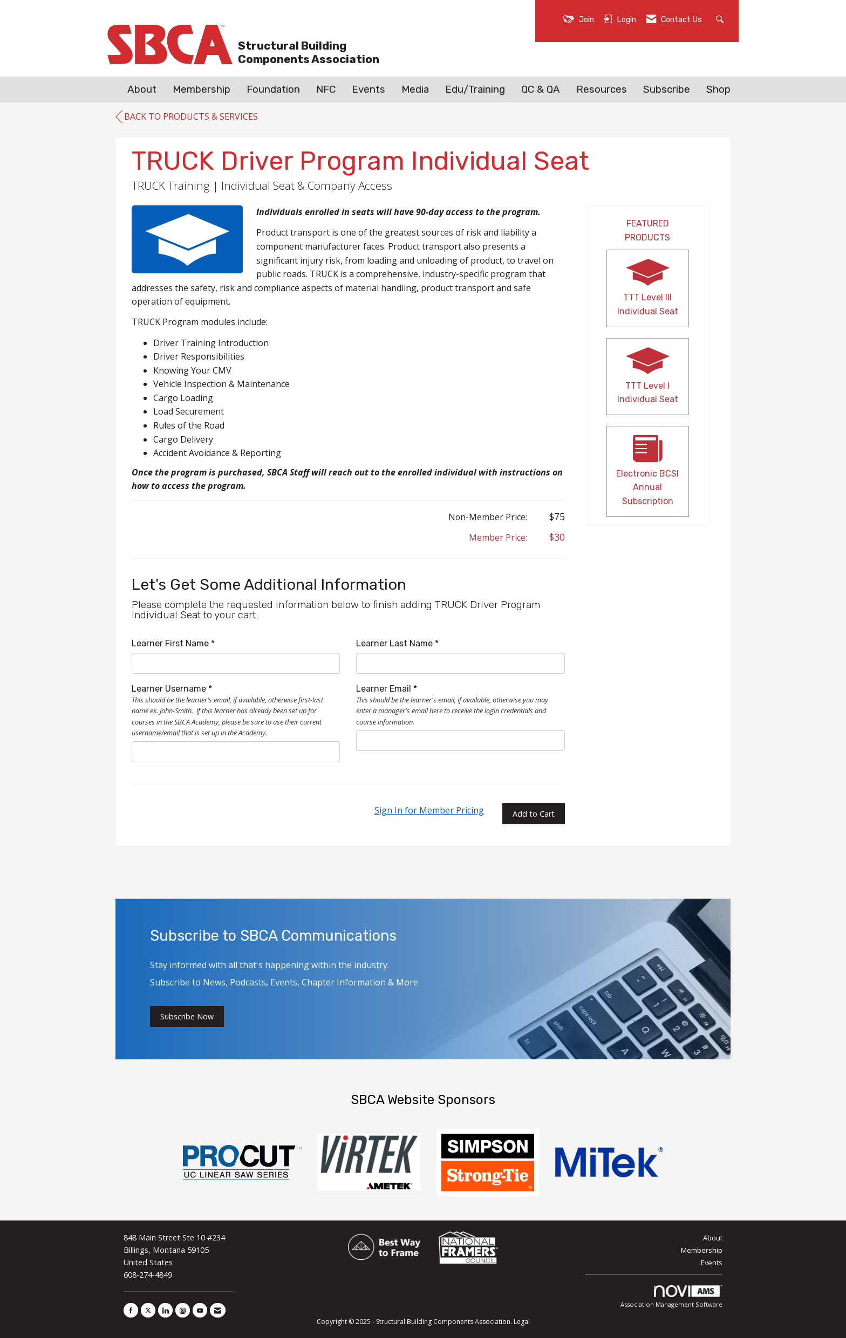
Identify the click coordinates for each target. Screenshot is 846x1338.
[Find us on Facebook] (131, 1310)
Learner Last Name (394, 643)
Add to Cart (534, 814)
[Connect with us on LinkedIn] (165, 1310)
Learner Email (383, 689)
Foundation (273, 89)
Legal (522, 1321)
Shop (718, 89)
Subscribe (666, 89)
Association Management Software (671, 1296)
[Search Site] (721, 18)
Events (368, 89)
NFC (326, 89)
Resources (601, 89)
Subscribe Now (187, 1016)
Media (415, 89)
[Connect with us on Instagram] (182, 1310)
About (141, 89)
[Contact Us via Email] (218, 1310)
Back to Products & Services (186, 117)
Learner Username (169, 689)
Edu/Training (475, 89)
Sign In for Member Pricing (429, 810)
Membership (201, 89)
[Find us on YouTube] (200, 1310)
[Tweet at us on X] (148, 1310)
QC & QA (540, 89)
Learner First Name (170, 643)
